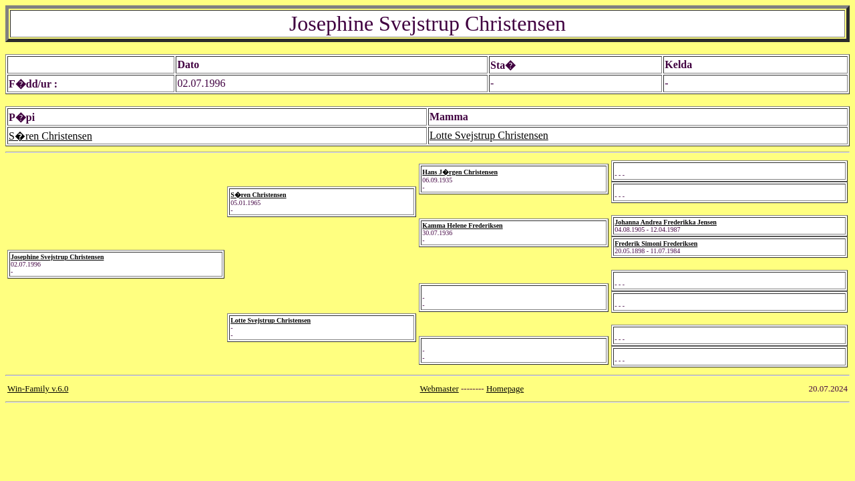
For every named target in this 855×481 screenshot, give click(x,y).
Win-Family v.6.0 (37, 388)
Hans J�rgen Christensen (460, 172)
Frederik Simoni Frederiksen (656, 243)
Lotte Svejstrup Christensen (489, 135)
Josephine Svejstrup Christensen (57, 257)
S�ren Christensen (50, 136)
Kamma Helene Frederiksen (462, 225)
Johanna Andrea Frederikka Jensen (666, 222)
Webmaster (439, 388)
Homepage (505, 388)
